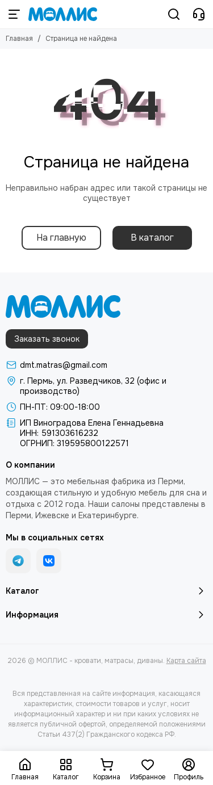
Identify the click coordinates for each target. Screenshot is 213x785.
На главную (61, 238)
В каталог (152, 238)
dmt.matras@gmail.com (63, 365)
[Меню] (14, 14)
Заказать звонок (47, 339)
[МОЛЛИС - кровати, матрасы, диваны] (62, 14)
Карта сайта (186, 660)
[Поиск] (173, 14)
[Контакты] (198, 14)
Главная (19, 38)
